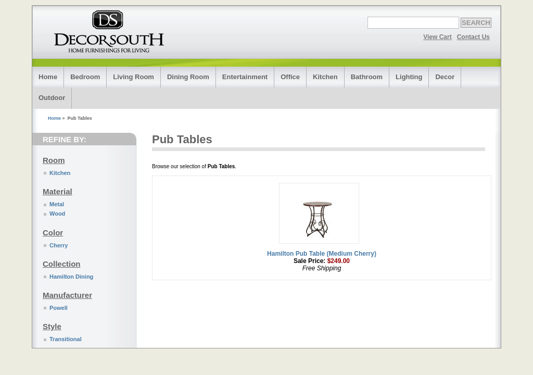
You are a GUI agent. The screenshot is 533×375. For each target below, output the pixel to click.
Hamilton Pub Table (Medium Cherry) (321, 253)
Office (290, 77)
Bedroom (85, 77)
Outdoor (52, 98)
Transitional (65, 339)
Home (48, 77)
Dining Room (188, 77)
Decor (444, 77)
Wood (57, 213)
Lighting (409, 77)
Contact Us (473, 37)
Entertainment (245, 77)
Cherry (58, 245)
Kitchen (325, 77)
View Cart (437, 37)
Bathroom (367, 77)
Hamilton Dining (71, 276)
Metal (56, 204)
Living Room (133, 77)
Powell (58, 308)
